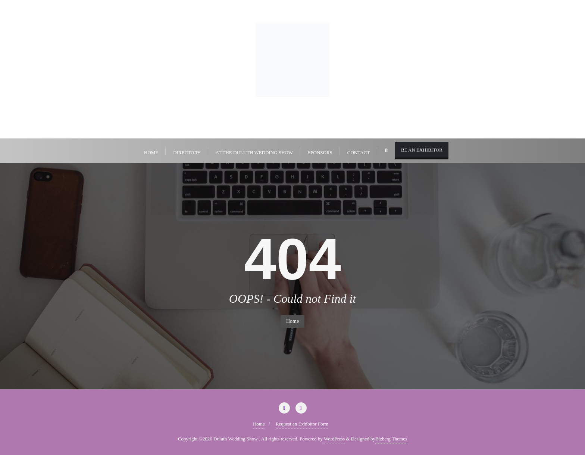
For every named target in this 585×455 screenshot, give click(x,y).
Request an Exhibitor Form (302, 424)
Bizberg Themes (391, 439)
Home (292, 321)
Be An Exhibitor (421, 150)
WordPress (334, 439)
